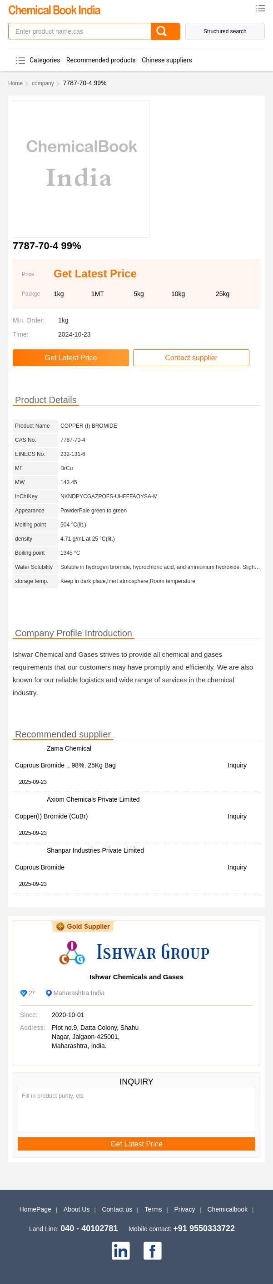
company (43, 83)
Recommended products (101, 60)
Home (15, 83)
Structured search (225, 31)
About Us (77, 1209)
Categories (45, 60)
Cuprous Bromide (40, 867)
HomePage (35, 1209)
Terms (153, 1209)
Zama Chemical (69, 748)
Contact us (117, 1209)
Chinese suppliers (167, 60)
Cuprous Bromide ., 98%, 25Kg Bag (65, 765)
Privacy (184, 1209)
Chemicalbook (227, 1209)
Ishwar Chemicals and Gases (136, 977)
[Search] (165, 31)
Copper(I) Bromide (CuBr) (51, 816)
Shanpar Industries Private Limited (95, 850)
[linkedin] (121, 1251)
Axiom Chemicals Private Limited (93, 799)
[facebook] (153, 1251)
